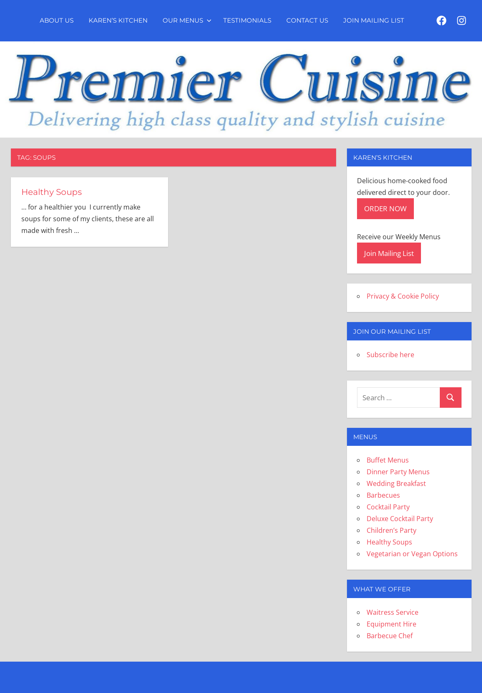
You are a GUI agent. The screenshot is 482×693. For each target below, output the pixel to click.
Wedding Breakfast (396, 483)
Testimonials (247, 20)
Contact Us (307, 20)
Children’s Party (391, 530)
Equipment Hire (391, 624)
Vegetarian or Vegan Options (412, 553)
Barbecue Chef (390, 635)
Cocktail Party (388, 506)
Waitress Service (392, 612)
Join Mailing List (373, 20)
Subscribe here (390, 354)
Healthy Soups (51, 192)
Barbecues (383, 495)
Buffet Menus (388, 460)
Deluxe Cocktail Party (400, 518)
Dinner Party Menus (398, 471)
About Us (57, 20)
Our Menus (187, 20)
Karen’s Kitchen (118, 20)
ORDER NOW (385, 208)
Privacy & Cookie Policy (403, 296)
